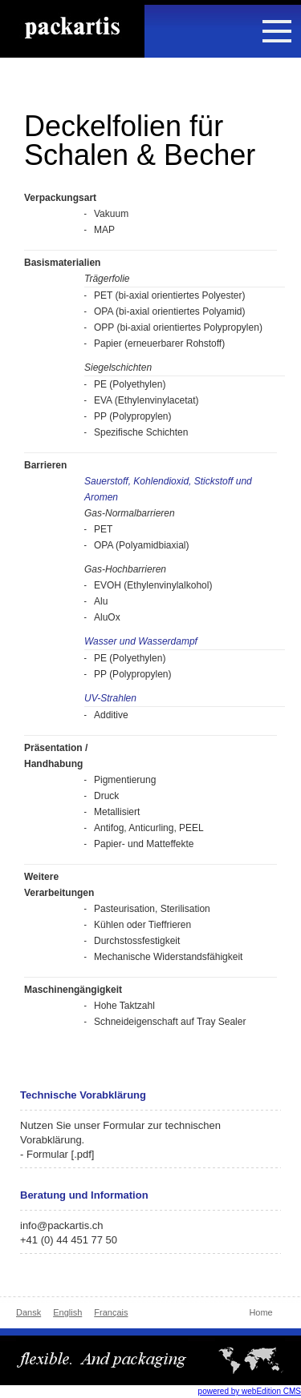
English (67, 1312)
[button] (277, 29)
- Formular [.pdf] (57, 1154)
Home (260, 1312)
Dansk (28, 1312)
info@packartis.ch (62, 1225)
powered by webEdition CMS (249, 1391)
